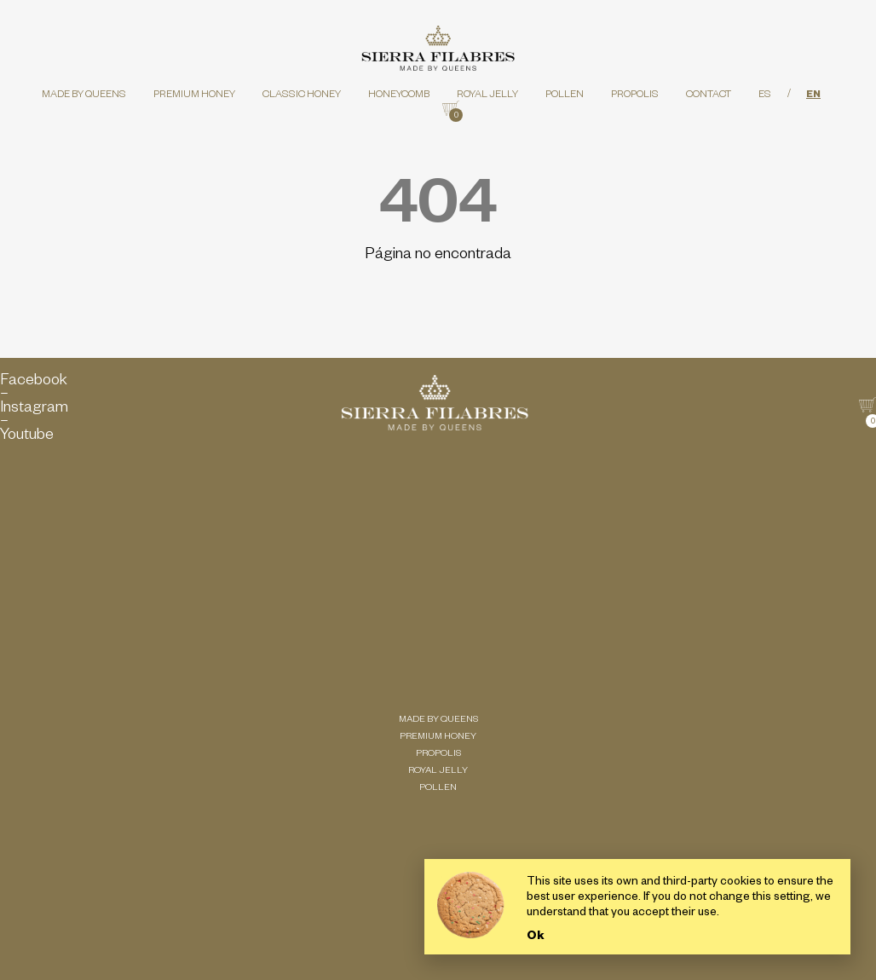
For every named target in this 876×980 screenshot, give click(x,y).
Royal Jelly (487, 95)
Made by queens (84, 95)
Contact (708, 95)
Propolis (635, 95)
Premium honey (194, 95)
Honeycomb (398, 95)
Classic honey (301, 95)
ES (764, 95)
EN (813, 95)
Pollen (564, 95)
